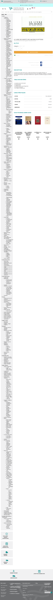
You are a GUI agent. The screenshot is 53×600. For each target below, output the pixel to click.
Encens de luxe (9, 310)
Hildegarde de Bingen (8, 452)
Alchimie (7, 19)
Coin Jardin (8, 435)
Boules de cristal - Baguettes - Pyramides (8, 443)
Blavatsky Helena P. (8, 99)
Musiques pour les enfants (7, 342)
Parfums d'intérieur (7, 417)
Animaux (8, 218)
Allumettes (6, 321)
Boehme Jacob (9, 41)
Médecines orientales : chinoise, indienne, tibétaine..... (8, 208)
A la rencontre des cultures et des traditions (28, 595)
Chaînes (7, 433)
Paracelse (8, 58)
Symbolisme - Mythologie (8, 152)
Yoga (7, 91)
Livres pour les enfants (6, 235)
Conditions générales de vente (15, 584)
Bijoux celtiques (10, 496)
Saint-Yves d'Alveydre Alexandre (8, 62)
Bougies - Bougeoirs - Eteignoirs (8, 401)
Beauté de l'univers (8, 468)
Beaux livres (6, 177)
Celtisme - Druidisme (8, 28)
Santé (5, 191)
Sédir (7, 68)
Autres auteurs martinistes (9, 294)
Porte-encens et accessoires (7, 318)
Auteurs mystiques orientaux (7, 95)
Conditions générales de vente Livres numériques (15, 587)
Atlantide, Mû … (8, 127)
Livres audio (6, 190)
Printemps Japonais (7, 512)
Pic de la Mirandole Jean (9, 60)
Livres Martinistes (5, 276)
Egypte (7, 30)
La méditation (8, 461)
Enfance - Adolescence (8, 223)
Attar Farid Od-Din (9, 82)
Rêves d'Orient (9, 474)
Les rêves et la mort (37, 133)
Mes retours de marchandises (3, 593)
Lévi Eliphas (8, 52)
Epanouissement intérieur (7, 233)
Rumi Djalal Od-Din (8, 118)
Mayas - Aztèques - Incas (8, 129)
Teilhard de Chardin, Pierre (9, 75)
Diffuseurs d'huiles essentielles (10, 483)
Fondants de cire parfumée (10, 480)
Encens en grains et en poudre (7, 301)
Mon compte (3, 583)
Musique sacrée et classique (7, 328)
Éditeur (24, 590)
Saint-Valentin (6, 510)
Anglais (7, 253)
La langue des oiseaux (8, 466)
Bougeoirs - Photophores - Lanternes (9, 403)
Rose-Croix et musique (6, 353)
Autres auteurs (9, 155)
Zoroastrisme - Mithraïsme (9, 93)
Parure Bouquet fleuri (10, 493)
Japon (7, 334)
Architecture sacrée (8, 22)
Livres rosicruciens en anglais (8, 266)
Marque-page (8, 395)
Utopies (7, 159)
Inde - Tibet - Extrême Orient (9, 369)
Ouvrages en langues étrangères (8, 251)
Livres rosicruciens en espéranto (8, 274)
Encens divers (8, 473)
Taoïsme (8, 89)
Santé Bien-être (5, 355)
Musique (5, 182)
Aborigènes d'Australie (8, 125)
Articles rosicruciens (7, 518)
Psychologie (6, 217)
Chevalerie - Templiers (8, 26)
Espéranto (8, 255)
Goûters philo (8, 160)
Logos (7, 347)
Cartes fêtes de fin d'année (9, 394)
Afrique (7, 331)
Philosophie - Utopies (8, 153)
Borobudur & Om (8, 428)
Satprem (7, 119)
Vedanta (7, 90)
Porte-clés (8, 398)
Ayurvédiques (8, 303)
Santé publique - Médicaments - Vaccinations (9, 214)
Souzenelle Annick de (8, 70)
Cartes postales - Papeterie (7, 377)
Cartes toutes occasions (8, 385)
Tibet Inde (8, 333)
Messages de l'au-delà (8, 242)
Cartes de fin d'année (8, 509)
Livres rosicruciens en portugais (8, 272)
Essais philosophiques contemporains (9, 157)
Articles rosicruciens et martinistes (6, 517)
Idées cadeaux (5, 365)
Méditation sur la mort (47, 133)
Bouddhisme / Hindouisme (9, 84)
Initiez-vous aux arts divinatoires (8, 448)
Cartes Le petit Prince (9, 392)
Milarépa (8, 114)
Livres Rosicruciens (6, 259)
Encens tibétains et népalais (7, 308)
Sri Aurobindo (8, 120)
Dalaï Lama (8, 100)
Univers (7, 174)
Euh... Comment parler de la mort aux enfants (28, 134)
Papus (7, 57)
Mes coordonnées (4, 585)
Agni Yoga (8, 79)
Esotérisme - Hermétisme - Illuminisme (8, 32)
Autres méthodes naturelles (8, 199)
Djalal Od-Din (8, 103)
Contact (24, 597)
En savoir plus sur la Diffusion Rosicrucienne (28, 586)
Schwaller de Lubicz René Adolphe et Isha (8, 66)
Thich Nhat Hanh (8, 122)
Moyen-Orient (8, 335)
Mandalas (8, 164)
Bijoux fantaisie (9, 424)
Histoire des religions (8, 140)
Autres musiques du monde (8, 339)
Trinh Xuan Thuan (8, 176)
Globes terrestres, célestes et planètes (7, 374)
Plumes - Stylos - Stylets (9, 397)
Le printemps (6, 511)
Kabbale (7, 34)
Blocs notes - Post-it (8, 380)
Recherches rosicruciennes (6, 264)
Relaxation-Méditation (6, 344)
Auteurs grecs (8, 154)
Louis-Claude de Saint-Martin (9, 288)
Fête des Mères (7, 514)
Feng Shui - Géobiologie (6, 248)
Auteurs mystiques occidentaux (7, 39)
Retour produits (13, 589)
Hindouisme (8, 138)
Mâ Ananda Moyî (10, 111)
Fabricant (24, 592)
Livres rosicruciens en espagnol (8, 268)
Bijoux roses (8, 426)
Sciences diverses (8, 173)
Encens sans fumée (7, 317)
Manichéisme (8, 86)
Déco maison (8, 436)
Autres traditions (7, 123)
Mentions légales (13, 591)
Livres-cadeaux (7, 258)
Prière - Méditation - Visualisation (7, 162)
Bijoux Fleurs (8, 425)
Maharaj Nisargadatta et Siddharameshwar (9, 108)
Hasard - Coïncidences (8, 229)
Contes (7, 185)
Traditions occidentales (6, 18)
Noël (7, 507)
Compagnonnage (9, 29)
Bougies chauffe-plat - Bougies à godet (8, 412)
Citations (8, 148)
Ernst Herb (8, 346)
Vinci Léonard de (8, 77)
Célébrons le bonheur (8, 513)
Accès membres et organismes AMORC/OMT (48, 584)
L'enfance (8, 500)
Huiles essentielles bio (10, 486)
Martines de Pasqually (8, 290)
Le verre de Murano (10, 491)
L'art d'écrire (6, 375)
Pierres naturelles (8, 430)
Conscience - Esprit (8, 171)
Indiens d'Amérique (8, 132)
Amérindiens (8, 332)
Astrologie (8, 23)
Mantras (5, 329)
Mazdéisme (8, 87)
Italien (7, 256)
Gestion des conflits (8, 227)
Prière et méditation (8, 166)
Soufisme (8, 88)
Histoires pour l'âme (10, 505)
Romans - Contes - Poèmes (7, 184)
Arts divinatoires (7, 249)
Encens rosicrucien (8, 472)
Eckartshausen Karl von (9, 51)
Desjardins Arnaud (8, 47)
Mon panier (3, 587)
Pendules (8, 445)
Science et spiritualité (8, 169)
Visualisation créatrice (8, 168)
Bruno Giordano (8, 43)
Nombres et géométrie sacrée (8, 36)
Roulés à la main (8, 306)
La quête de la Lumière (9, 458)
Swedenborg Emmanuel (8, 73)
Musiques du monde (8, 330)
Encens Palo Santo (7, 312)
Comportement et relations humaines (9, 220)
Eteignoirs (6, 324)
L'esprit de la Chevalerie (6, 372)
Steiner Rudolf (9, 71)
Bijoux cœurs (8, 419)
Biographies (6, 189)
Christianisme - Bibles (9, 135)
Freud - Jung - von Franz (8, 225)
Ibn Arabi (8, 104)
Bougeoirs (6, 322)
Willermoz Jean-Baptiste (8, 292)
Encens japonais (7, 309)
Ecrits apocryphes (8, 137)
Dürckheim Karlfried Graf (8, 49)
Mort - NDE (8, 243)
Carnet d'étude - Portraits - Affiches (9, 525)
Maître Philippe (9, 54)
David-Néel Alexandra (8, 102)
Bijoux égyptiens (8, 423)
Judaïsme (8, 142)
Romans (7, 187)
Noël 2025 (6, 450)
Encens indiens (6, 302)
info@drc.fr (44, 1)
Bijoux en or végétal (8, 421)
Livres (3, 16)
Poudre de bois (7, 314)
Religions (5, 133)
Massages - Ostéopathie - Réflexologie (8, 204)
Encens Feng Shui (7, 316)
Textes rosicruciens (8, 520)
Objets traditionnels (7, 366)
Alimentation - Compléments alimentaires (9, 193)
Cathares (8, 24)
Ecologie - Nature (7, 246)
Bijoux (5, 418)
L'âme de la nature (7, 373)
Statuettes (8, 437)
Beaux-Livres (8, 459)
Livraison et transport (14, 593)
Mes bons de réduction (3, 596)
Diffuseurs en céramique (6, 361)
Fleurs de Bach (9, 201)
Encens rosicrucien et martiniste (8, 299)
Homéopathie (8, 202)
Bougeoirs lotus (8, 406)
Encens (3, 296)
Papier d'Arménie (7, 363)
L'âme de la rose (8, 470)
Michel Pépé (8, 349)
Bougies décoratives (8, 415)
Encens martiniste (8, 528)
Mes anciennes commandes (3, 590)
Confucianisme (9, 85)
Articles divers (8, 521)
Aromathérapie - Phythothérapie (9, 196)
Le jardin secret (9, 462)
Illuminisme (6, 278)
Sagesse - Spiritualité (8, 150)
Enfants (5, 439)
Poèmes (7, 186)
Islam (7, 141)
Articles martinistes (7, 522)
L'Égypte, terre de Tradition (9, 476)
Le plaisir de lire (9, 460)
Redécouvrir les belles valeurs (10, 502)
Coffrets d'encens (7, 315)
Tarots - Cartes (9, 446)
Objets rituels (5, 320)
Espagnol (8, 254)
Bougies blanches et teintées (8, 408)
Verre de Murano (7, 432)
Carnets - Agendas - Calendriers (8, 382)
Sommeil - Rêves (8, 231)
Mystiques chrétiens (8, 56)
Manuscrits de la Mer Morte (9, 144)
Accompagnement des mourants (9, 240)
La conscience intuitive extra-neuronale (19, 133)
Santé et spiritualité (8, 212)
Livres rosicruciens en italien (8, 270)
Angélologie (8, 20)
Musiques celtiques (8, 337)
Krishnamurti (8, 105)
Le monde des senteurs (9, 478)
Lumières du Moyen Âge (8, 454)
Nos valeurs (25, 588)
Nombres (5, 295)
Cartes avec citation (8, 390)
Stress (7, 215)
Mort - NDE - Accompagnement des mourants (7, 237)
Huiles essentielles (7, 362)
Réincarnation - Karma (7, 245)
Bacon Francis (9, 40)
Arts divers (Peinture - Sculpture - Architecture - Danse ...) (8, 180)
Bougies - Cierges (7, 323)
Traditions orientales (8, 78)
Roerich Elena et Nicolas (8, 116)
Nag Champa (8, 304)
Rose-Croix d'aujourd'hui (6, 262)
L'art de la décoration (8, 434)
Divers (7, 350)
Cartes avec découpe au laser (8, 387)
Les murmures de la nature (9, 464)
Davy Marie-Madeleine (8, 45)
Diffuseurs (6, 359)
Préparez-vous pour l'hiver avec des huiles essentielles (8, 357)
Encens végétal (7, 313)
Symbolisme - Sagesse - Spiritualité (8, 147)
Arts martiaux (8, 80)
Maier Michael (9, 53)
